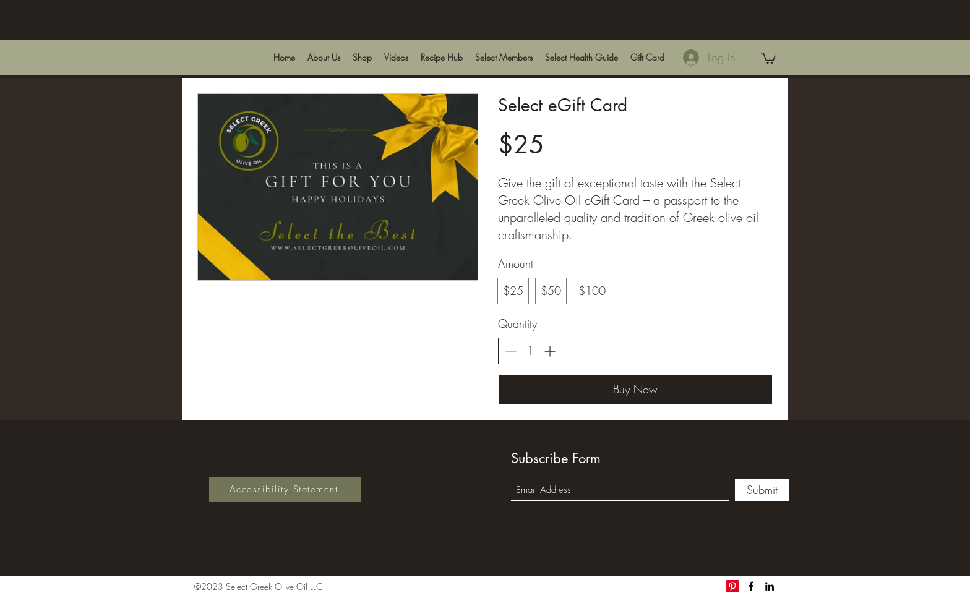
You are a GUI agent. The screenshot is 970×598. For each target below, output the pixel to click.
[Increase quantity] (549, 351)
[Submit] (762, 490)
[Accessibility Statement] (285, 489)
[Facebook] (751, 586)
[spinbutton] (530, 351)
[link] (768, 57)
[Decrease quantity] (510, 351)
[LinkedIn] (769, 586)
